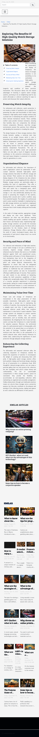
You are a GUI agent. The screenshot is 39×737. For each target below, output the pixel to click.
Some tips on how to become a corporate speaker (18, 484)
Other (8, 22)
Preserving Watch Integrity (12, 68)
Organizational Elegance (12, 71)
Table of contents (11, 65)
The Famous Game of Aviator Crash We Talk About (11, 694)
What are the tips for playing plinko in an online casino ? (27, 522)
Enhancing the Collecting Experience (14, 81)
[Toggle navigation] (5, 12)
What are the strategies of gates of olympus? (10, 589)
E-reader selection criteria (21, 552)
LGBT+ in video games (19, 654)
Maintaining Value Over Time (13, 78)
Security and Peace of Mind (12, 75)
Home (3, 22)
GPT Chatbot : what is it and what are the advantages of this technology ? (19, 457)
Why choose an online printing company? (18, 430)
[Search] (15, 4)
